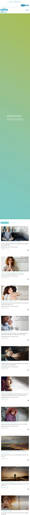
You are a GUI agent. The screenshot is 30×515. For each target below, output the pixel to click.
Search (23, 5)
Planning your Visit (11, 119)
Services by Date (4, 222)
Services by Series (13, 222)
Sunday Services (19, 119)
